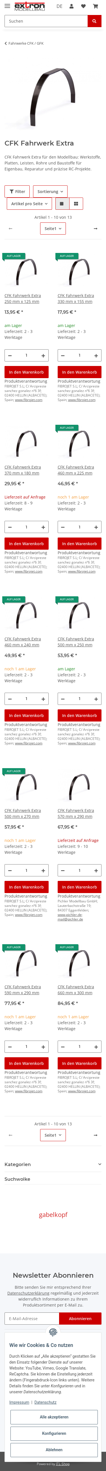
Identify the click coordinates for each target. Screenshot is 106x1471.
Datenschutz (45, 1402)
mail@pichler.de (70, 919)
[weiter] (96, 228)
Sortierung (48, 191)
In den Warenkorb (26, 372)
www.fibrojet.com (28, 399)
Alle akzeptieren (54, 1417)
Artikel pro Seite (27, 203)
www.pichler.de (70, 914)
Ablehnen (54, 1450)
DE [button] (59, 6)
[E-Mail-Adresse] (32, 1318)
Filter (17, 191)
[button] (71, 6)
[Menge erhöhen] (43, 355)
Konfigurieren (54, 1433)
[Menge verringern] (10, 355)
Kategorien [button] (18, 1164)
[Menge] (27, 355)
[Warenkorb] (95, 6)
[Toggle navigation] (7, 3)
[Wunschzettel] (83, 6)
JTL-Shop (63, 1463)
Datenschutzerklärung (28, 1293)
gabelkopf (53, 1214)
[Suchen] (46, 21)
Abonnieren (80, 1318)
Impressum (19, 1402)
